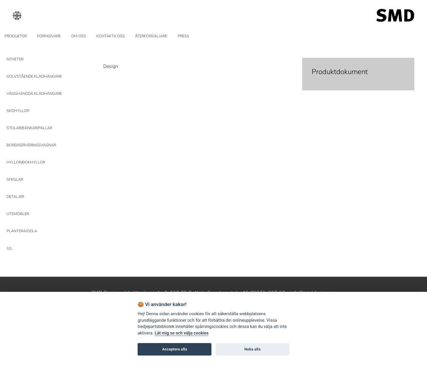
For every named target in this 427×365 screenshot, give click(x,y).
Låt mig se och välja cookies (182, 333)
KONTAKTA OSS (110, 36)
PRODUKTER (15, 36)
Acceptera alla (174, 349)
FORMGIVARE (49, 36)
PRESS (183, 36)
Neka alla (252, 349)
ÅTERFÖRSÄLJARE (151, 36)
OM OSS (78, 36)
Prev (111, 50)
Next (340, 50)
